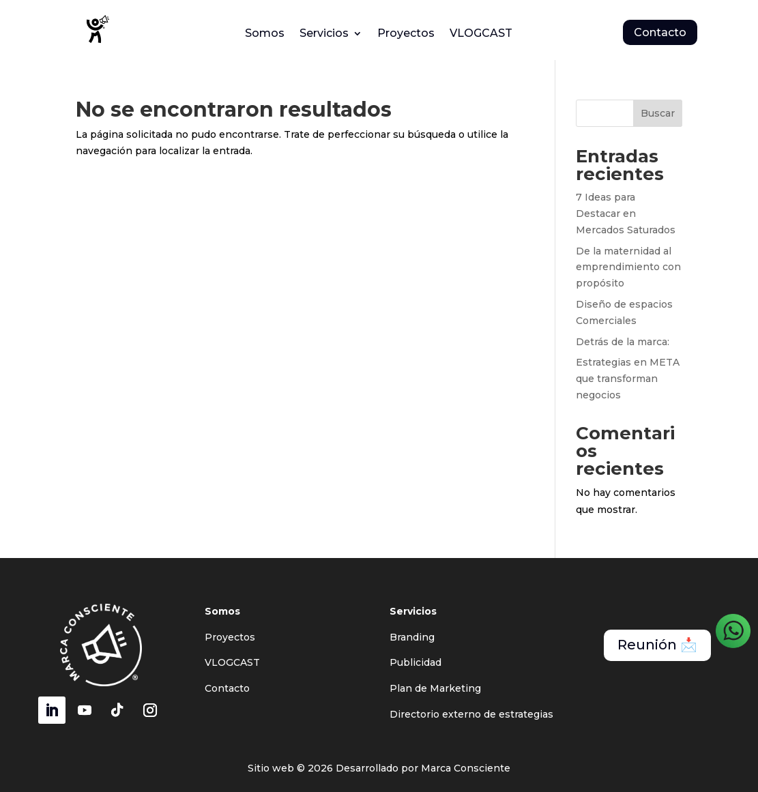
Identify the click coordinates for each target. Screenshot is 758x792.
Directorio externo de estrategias (471, 714)
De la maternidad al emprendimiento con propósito (628, 267)
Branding (412, 637)
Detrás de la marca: (622, 342)
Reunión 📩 (657, 645)
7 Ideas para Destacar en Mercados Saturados (625, 213)
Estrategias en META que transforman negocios (628, 378)
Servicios (324, 34)
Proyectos (406, 34)
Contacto (660, 32)
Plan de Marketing (435, 688)
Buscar (658, 113)
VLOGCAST (481, 34)
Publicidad (415, 662)
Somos (265, 34)
